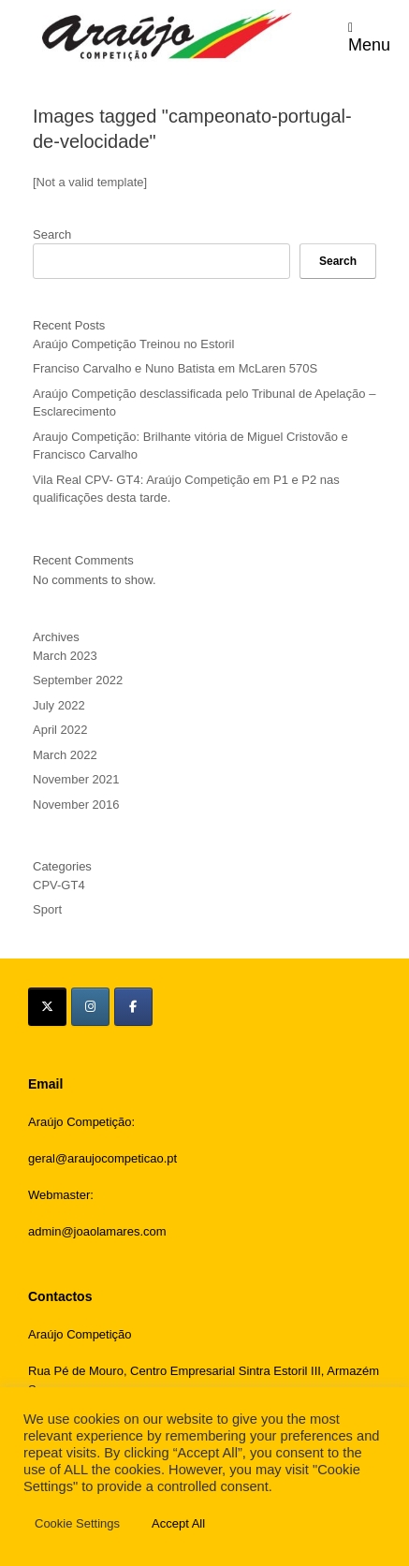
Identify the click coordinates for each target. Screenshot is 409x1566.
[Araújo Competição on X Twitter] (47, 1007)
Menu (369, 36)
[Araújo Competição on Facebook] (133, 1007)
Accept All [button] (178, 1523)
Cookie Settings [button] (77, 1523)
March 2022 (65, 755)
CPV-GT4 (59, 885)
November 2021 (76, 779)
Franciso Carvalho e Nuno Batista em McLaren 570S (175, 368)
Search (52, 234)
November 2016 (76, 805)
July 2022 (59, 705)
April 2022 (60, 730)
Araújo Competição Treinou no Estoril (133, 344)
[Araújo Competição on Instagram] (90, 1007)
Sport (47, 909)
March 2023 (65, 656)
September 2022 (78, 680)
